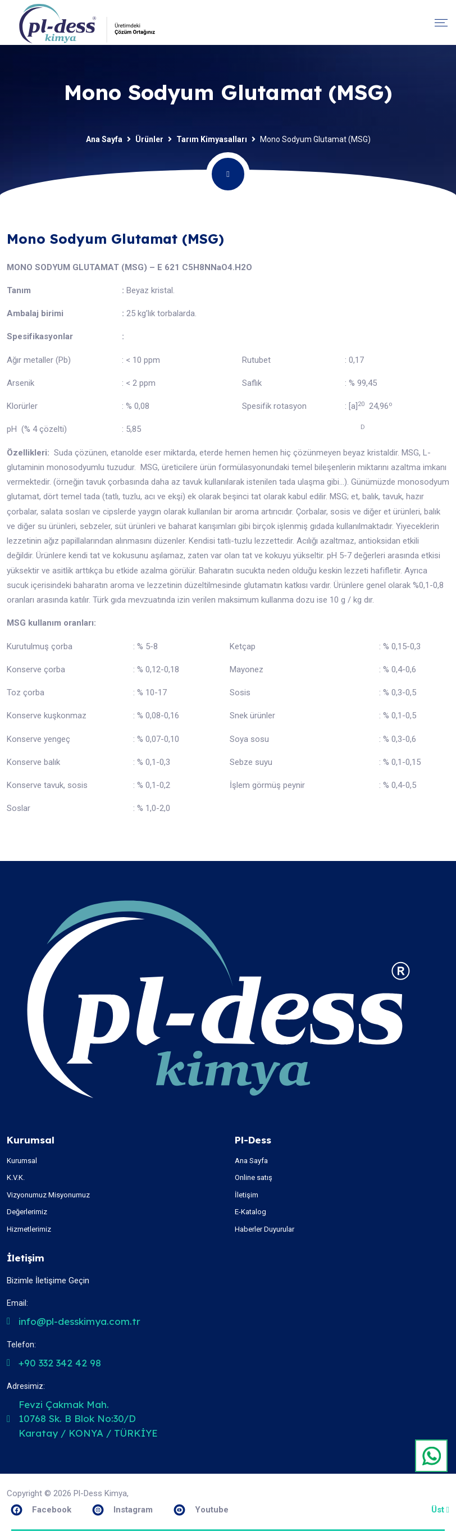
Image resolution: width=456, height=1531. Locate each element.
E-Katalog (250, 1212)
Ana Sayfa (104, 139)
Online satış (253, 1177)
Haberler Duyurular (264, 1229)
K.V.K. (16, 1177)
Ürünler (149, 139)
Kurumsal (22, 1160)
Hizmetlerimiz (29, 1229)
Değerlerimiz (27, 1212)
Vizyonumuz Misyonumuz (48, 1195)
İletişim (246, 1195)
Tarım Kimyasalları (211, 139)
